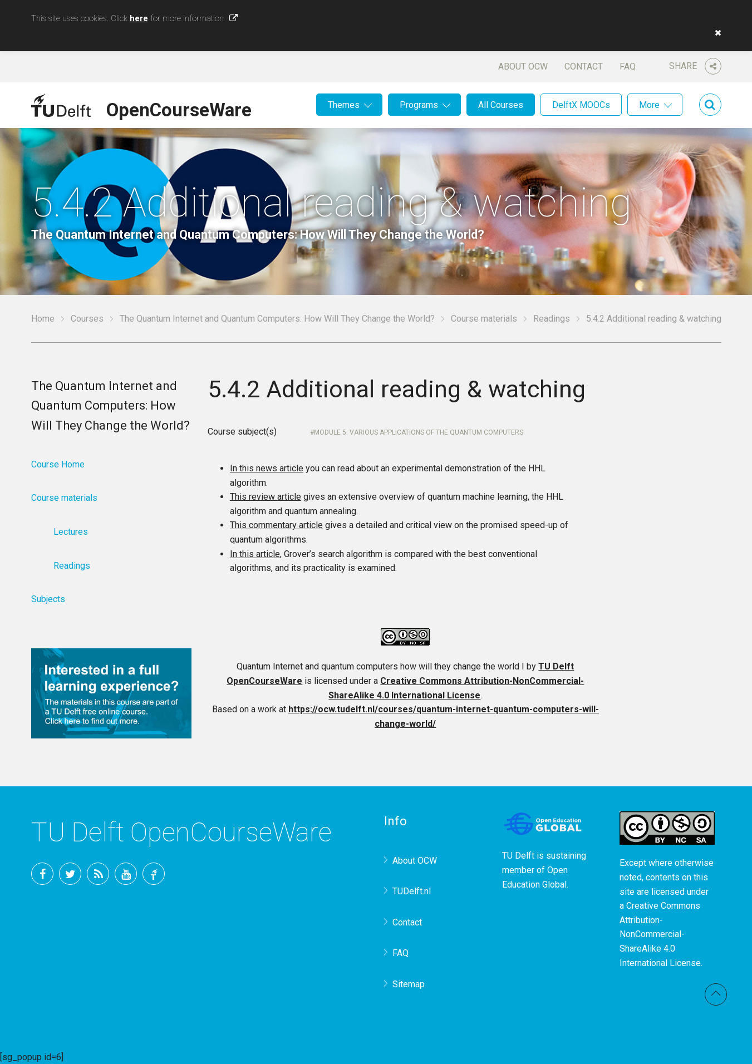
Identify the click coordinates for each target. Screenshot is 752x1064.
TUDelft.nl (411, 891)
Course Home (58, 464)
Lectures (70, 531)
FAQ (628, 66)
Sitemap (408, 984)
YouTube (126, 874)
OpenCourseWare (179, 108)
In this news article (266, 468)
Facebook (42, 874)
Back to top (716, 994)
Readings (551, 318)
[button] (715, 33)
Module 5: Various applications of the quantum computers (418, 432)
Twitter (70, 874)
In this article (255, 554)
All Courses (500, 105)
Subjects (48, 599)
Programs (419, 105)
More (649, 105)
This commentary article (276, 525)
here (139, 18)
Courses (87, 318)
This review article (265, 496)
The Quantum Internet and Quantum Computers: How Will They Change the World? (277, 318)
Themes (344, 105)
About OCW (523, 66)
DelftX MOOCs (581, 105)
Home (43, 318)
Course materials (484, 318)
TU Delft (153, 874)
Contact (583, 66)
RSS (98, 874)
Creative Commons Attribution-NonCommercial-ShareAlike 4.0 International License (660, 934)
